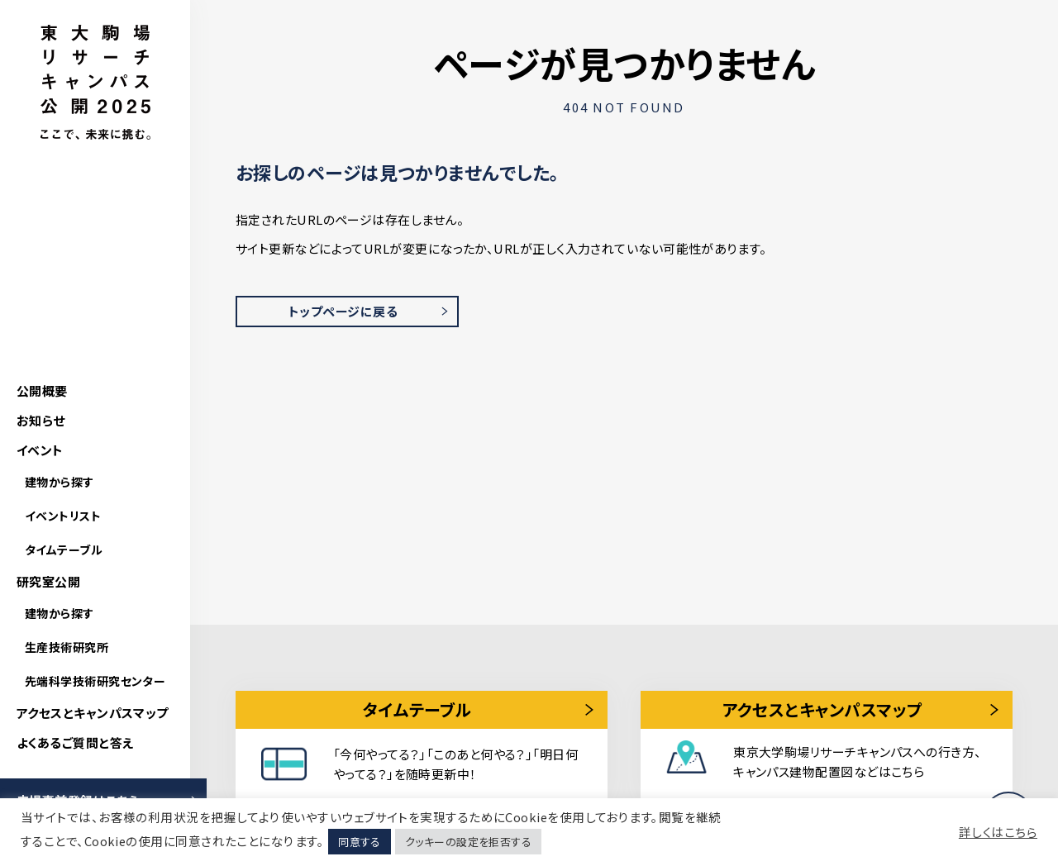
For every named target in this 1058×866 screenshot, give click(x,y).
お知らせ (41, 420)
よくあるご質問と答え (75, 742)
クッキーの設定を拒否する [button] (468, 841)
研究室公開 (48, 581)
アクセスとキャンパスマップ (93, 712)
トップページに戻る (343, 311)
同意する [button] (359, 841)
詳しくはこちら (998, 832)
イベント (40, 450)
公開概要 (42, 390)
